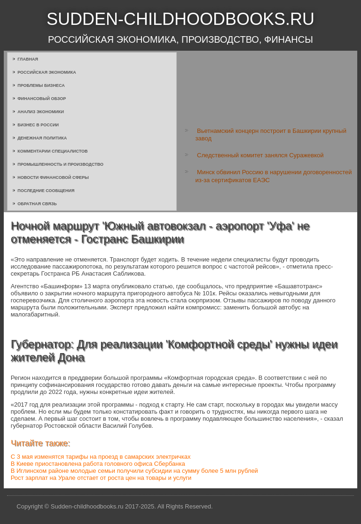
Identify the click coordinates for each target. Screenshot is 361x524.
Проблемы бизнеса (41, 85)
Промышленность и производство (60, 164)
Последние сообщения (45, 190)
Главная (27, 59)
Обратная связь (37, 203)
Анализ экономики (40, 111)
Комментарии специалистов (52, 151)
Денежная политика (42, 138)
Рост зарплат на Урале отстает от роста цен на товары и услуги (101, 477)
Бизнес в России (38, 125)
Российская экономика (46, 72)
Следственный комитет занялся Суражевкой (260, 155)
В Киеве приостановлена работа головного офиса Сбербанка (98, 463)
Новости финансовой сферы (53, 177)
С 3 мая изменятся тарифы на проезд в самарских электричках (101, 456)
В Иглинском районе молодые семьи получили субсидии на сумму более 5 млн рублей (134, 470)
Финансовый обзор (41, 98)
